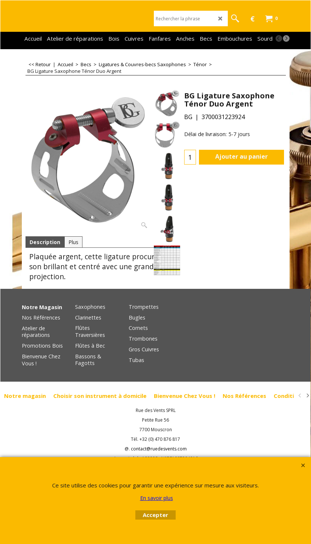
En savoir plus (156, 497)
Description (45, 242)
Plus (73, 242)
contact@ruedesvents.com (159, 449)
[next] (286, 38)
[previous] (278, 38)
